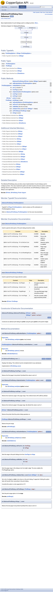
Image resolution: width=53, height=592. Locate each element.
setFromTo (15, 104)
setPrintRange (16, 110)
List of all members (49, 14)
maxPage (15, 94)
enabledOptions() (11, 440)
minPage (15, 96)
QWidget (21, 56)
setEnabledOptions (18, 102)
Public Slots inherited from (11, 139)
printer (14, 98)
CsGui (2, 18)
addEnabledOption (17, 83)
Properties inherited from (10, 164)
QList (25, 108)
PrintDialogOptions (10, 53)
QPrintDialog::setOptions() (14, 437)
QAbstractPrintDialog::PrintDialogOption (16, 212)
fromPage (15, 89)
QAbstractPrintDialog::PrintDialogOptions (13, 202)
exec (14, 87)
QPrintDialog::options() (14, 350)
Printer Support (22, 192)
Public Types (42, 12)
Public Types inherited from (11, 68)
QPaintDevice (20, 73)
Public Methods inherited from (12, 115)
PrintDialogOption (26, 53)
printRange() (10, 496)
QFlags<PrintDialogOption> (15, 207)
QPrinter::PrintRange (12, 301)
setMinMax (15, 106)
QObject (21, 120)
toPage (14, 113)
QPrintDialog (14, 192)
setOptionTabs (16, 108)
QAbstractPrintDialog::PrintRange (14, 272)
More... (37, 23)
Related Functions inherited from (13, 171)
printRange (15, 100)
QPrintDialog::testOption (14, 386)
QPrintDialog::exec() (15, 366)
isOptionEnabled (17, 91)
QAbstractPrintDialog (18, 81)
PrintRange (9, 65)
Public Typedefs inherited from (12, 56)
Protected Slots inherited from (12, 151)
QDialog (19, 68)
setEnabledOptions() (12, 353)
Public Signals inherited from (11, 131)
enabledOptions (17, 85)
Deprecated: (5, 337)
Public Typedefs (36, 12)
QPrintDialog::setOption (14, 339)
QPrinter (26, 81)
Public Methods (49, 12)
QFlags (18, 53)
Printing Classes (7, 18)
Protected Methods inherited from (13, 154)
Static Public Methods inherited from (14, 146)
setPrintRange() (11, 426)
